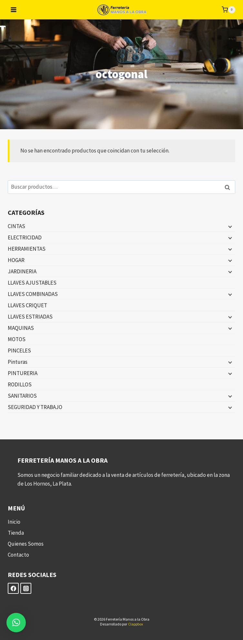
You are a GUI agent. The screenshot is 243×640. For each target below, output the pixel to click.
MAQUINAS (21, 327)
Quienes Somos (26, 543)
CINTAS (16, 226)
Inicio (14, 521)
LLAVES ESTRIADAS (30, 316)
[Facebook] (13, 588)
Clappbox (135, 624)
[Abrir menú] (14, 10)
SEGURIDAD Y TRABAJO (35, 407)
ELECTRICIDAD (25, 237)
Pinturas (17, 361)
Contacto (18, 554)
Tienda (16, 532)
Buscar (229, 187)
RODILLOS (20, 384)
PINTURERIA (22, 373)
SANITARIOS (22, 395)
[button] (16, 622)
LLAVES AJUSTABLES (32, 282)
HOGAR (16, 260)
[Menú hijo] (229, 226)
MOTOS (16, 339)
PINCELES (19, 350)
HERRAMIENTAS (27, 248)
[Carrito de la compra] (228, 9)
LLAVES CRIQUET (27, 305)
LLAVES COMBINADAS (33, 294)
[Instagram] (25, 588)
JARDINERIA (22, 271)
